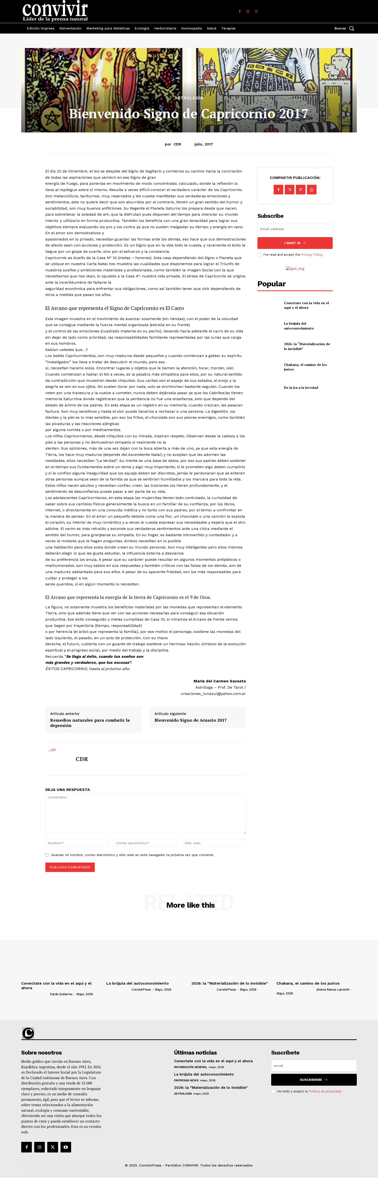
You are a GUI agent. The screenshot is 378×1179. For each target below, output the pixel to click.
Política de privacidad (325, 1091)
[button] (346, 28)
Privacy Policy (311, 254)
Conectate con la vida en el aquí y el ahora (306, 305)
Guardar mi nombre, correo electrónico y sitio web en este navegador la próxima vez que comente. (132, 855)
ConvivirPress (141, 989)
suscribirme (314, 1079)
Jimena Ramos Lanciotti (332, 989)
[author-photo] (35, 994)
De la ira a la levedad (301, 387)
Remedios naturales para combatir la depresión (90, 723)
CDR (177, 144)
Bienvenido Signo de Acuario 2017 (191, 720)
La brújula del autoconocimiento (299, 325)
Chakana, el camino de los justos (308, 983)
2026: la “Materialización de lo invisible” (229, 983)
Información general (190, 1067)
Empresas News (186, 1080)
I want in (295, 243)
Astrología (189, 98)
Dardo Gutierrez (61, 994)
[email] (295, 229)
